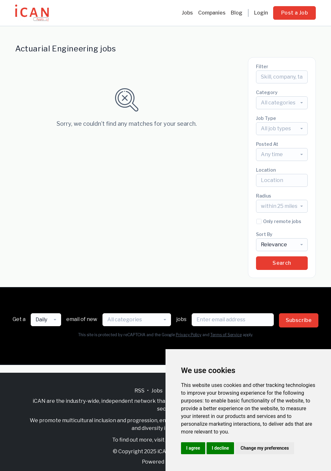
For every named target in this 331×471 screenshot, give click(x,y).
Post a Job (294, 13)
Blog (236, 13)
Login (261, 13)
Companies (212, 13)
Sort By (264, 234)
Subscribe (299, 320)
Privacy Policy (188, 334)
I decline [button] (220, 448)
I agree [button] (193, 448)
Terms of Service (226, 334)
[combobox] (282, 102)
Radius (263, 195)
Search (281, 263)
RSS (139, 391)
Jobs (187, 13)
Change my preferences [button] (264, 448)
